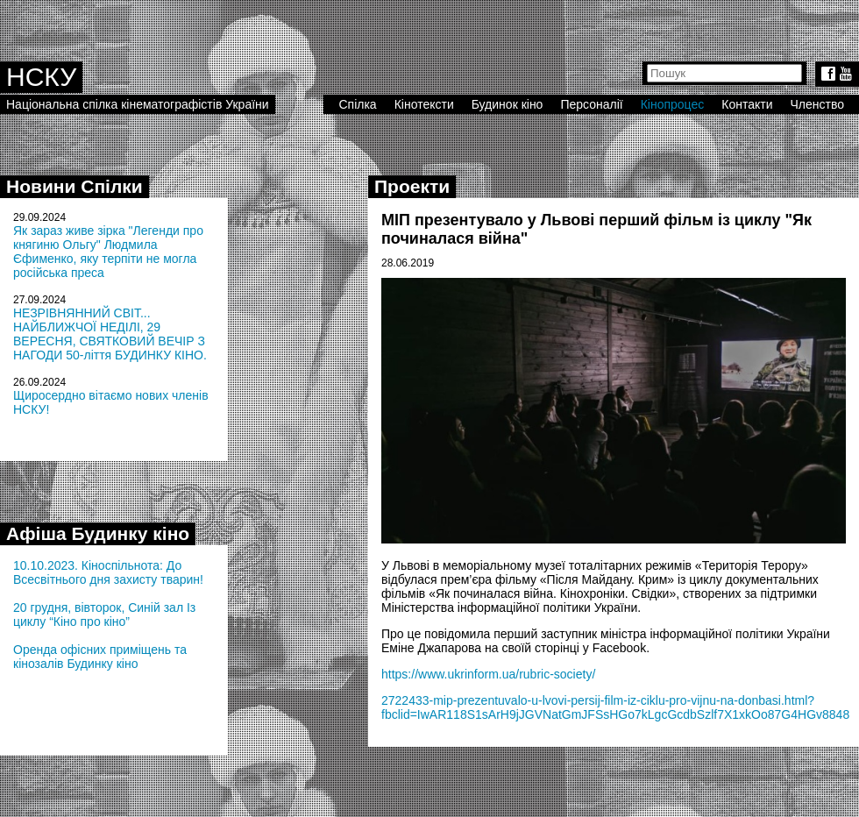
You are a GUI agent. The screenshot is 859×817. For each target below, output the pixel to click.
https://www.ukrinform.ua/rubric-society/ (488, 674)
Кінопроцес (673, 104)
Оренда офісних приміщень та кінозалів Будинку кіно (100, 657)
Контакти (746, 104)
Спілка (357, 104)
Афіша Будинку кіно (97, 533)
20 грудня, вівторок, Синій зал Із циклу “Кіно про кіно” (104, 614)
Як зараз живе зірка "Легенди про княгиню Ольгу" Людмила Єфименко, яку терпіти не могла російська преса (108, 252)
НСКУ (41, 76)
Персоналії (591, 104)
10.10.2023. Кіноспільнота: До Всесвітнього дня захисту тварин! (108, 572)
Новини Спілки (74, 186)
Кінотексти (424, 104)
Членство (818, 104)
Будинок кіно (507, 104)
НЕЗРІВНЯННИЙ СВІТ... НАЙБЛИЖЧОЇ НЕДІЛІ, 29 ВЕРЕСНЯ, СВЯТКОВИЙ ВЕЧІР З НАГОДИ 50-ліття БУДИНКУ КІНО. (110, 334)
